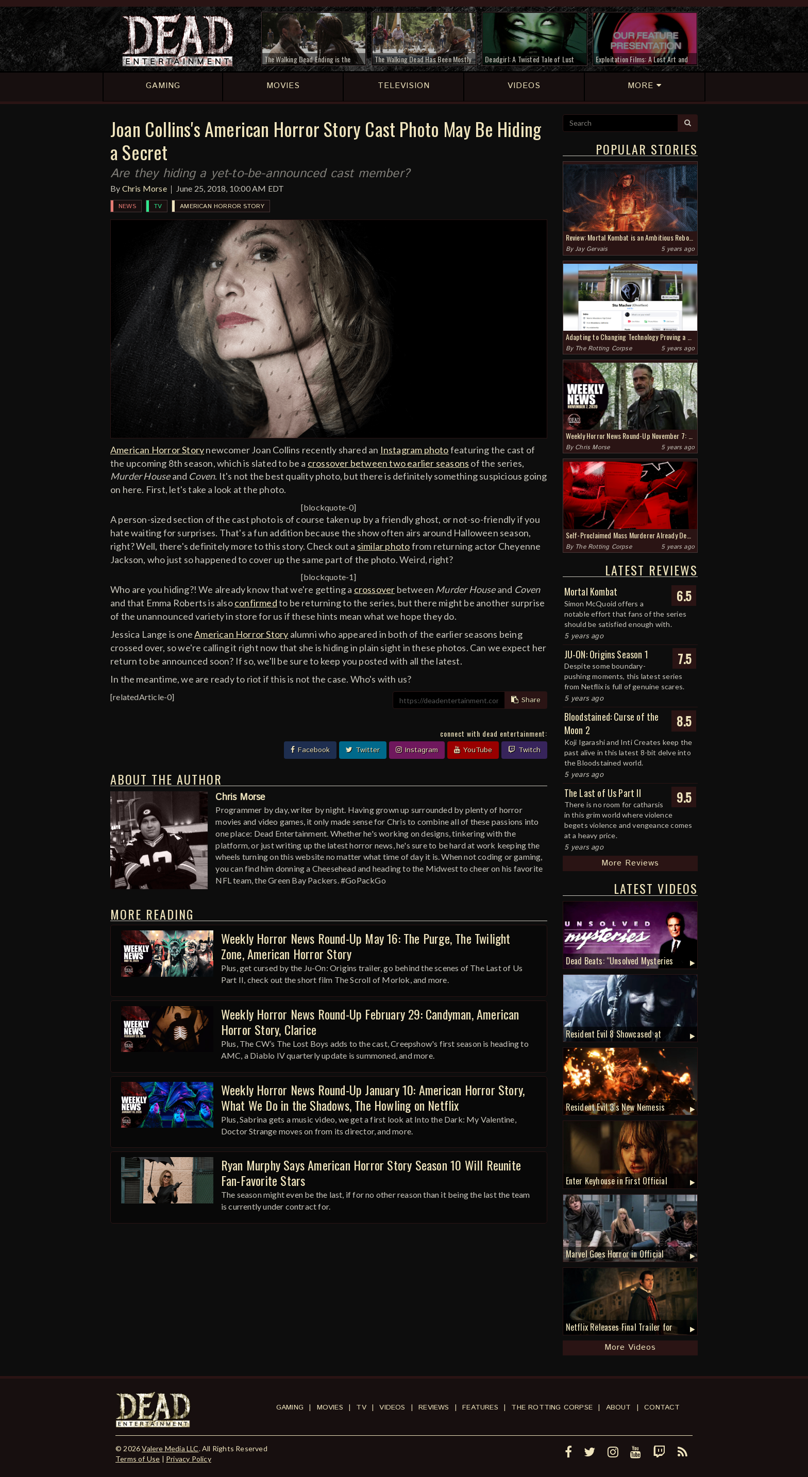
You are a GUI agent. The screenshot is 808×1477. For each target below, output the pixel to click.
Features (480, 1407)
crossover (374, 589)
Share (526, 700)
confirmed (255, 602)
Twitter (363, 750)
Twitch (524, 750)
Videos (392, 1407)
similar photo (383, 546)
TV (158, 206)
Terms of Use (137, 1458)
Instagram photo (414, 449)
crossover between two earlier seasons (388, 463)
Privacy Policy (188, 1458)
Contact (662, 1407)
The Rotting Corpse (603, 348)
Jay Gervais (591, 249)
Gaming (290, 1407)
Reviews (433, 1407)
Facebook (310, 750)
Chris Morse (144, 188)
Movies (330, 1407)
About (618, 1407)
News (127, 206)
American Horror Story (222, 206)
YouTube (473, 750)
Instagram (417, 750)
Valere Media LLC (170, 1448)
